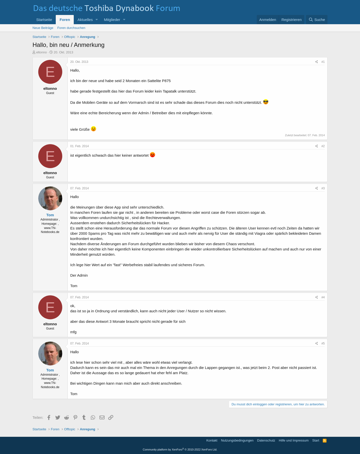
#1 (323, 62)
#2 (323, 146)
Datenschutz (266, 440)
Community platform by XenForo (180, 449)
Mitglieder (112, 19)
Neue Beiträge (42, 28)
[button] (96, 19)
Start (315, 440)
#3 (323, 188)
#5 (323, 343)
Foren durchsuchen (71, 28)
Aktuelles (85, 19)
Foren (65, 19)
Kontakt (211, 440)
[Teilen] (317, 62)
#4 (323, 297)
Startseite (44, 19)
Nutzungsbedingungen (237, 440)
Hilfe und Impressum (293, 440)
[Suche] (317, 19)
